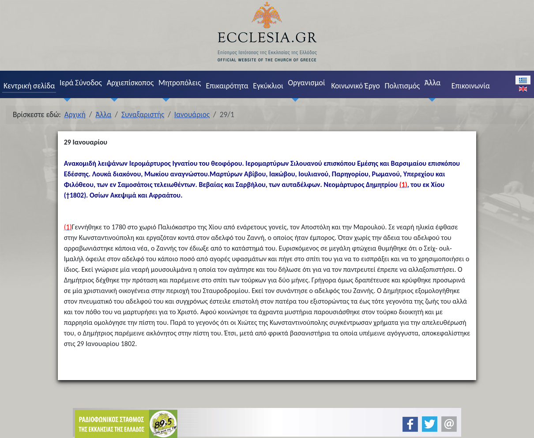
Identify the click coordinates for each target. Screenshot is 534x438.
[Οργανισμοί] (293, 100)
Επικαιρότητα (227, 86)
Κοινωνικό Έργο (355, 86)
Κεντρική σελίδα (29, 86)
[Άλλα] (429, 100)
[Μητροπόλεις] (163, 100)
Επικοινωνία (470, 86)
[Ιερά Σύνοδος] (64, 100)
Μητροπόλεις (179, 83)
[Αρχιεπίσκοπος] (112, 100)
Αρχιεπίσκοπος (130, 83)
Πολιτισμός (402, 86)
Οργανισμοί (306, 83)
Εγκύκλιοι (268, 86)
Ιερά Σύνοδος (81, 83)
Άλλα (432, 83)
